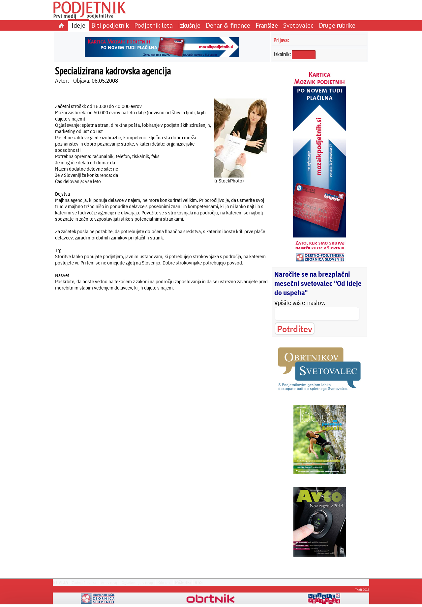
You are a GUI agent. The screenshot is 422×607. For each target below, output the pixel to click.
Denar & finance (228, 25)
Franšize (267, 25)
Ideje (78, 25)
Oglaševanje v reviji (137, 582)
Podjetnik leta (153, 25)
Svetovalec (298, 25)
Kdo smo (164, 582)
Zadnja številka (84, 582)
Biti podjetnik (110, 25)
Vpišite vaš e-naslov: (299, 303)
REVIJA (60, 582)
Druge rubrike (337, 25)
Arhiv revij (109, 582)
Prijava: (281, 40)
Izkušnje (189, 25)
